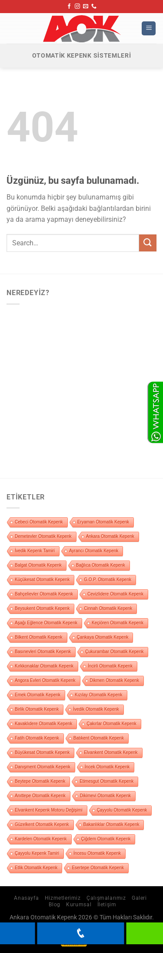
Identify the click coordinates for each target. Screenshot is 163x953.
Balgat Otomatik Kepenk (38, 565)
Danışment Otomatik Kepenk (42, 766)
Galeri (139, 898)
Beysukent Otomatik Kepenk (42, 608)
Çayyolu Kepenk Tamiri (37, 853)
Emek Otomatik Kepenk (37, 694)
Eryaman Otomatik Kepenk (103, 522)
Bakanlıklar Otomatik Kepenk (111, 824)
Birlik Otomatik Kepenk (37, 709)
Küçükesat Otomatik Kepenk (42, 579)
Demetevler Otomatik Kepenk (43, 536)
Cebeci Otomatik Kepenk (39, 522)
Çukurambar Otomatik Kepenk (114, 651)
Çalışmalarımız (106, 898)
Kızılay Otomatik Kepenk (99, 694)
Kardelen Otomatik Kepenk (41, 838)
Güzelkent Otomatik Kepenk (42, 824)
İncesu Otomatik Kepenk (97, 853)
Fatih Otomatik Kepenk (37, 738)
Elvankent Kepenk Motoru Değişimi (49, 810)
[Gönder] (147, 242)
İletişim (106, 904)
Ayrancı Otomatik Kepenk (93, 550)
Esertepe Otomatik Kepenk (98, 867)
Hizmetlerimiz (63, 898)
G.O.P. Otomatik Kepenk (107, 579)
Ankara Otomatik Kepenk (110, 536)
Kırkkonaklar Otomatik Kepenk (44, 666)
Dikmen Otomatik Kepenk (114, 680)
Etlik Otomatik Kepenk (36, 867)
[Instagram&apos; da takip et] (77, 6)
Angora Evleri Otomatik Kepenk (45, 680)
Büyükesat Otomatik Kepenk (42, 752)
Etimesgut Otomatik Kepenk (106, 781)
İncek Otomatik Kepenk (107, 766)
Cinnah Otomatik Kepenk (108, 608)
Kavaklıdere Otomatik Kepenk (43, 723)
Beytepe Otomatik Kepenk (40, 781)
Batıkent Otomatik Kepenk (98, 738)
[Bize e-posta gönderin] (85, 6)
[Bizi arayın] (93, 6)
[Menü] (149, 28)
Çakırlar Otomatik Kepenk (111, 723)
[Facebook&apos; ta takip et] (69, 6)
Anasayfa (26, 898)
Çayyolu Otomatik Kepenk (122, 810)
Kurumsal (78, 904)
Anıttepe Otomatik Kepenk (40, 795)
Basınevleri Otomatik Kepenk (43, 651)
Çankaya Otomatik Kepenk (103, 637)
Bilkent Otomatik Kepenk (39, 637)
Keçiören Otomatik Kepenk (117, 622)
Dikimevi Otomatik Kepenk (105, 795)
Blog (54, 904)
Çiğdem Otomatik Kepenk (106, 838)
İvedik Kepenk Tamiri (35, 550)
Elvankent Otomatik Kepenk (110, 752)
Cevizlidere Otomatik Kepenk (115, 594)
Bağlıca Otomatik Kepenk (100, 565)
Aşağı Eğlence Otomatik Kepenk (46, 622)
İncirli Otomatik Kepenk (110, 666)
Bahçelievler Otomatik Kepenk (44, 594)
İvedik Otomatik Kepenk (96, 709)
